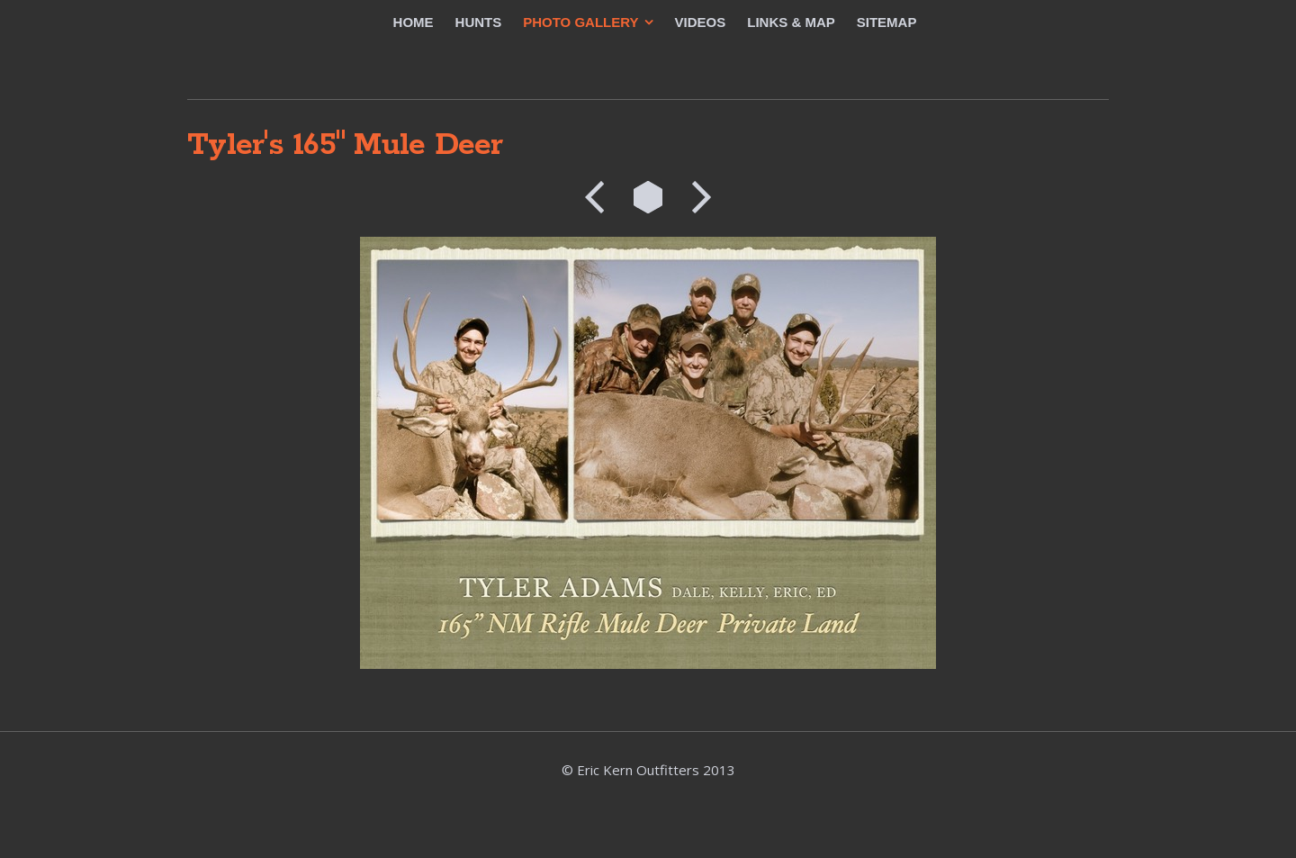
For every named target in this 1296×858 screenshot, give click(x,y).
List (648, 197)
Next (695, 197)
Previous (600, 197)
